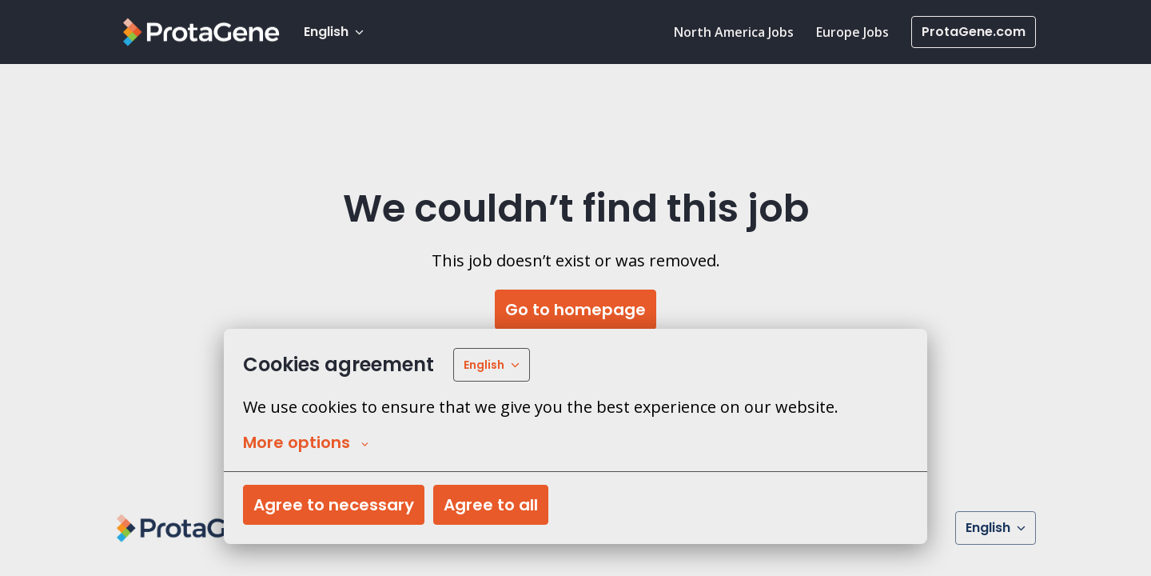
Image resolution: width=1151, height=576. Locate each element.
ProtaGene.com (974, 31)
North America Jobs (734, 32)
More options (305, 442)
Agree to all (491, 505)
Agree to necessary (333, 505)
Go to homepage (575, 309)
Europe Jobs (852, 32)
